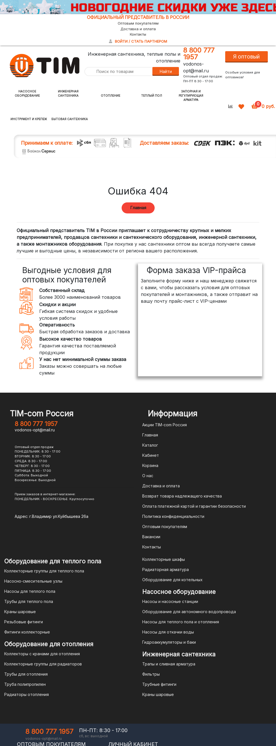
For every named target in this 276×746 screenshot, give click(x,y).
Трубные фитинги (159, 684)
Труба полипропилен (25, 684)
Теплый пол (151, 95)
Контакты (138, 34)
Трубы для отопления (26, 674)
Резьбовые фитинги (23, 621)
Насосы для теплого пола (29, 591)
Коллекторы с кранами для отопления (42, 653)
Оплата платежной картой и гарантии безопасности (194, 506)
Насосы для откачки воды (168, 632)
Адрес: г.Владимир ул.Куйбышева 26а (51, 516)
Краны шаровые (20, 611)
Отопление (110, 95)
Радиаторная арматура (165, 569)
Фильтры (151, 674)
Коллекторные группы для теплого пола (44, 570)
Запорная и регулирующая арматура (191, 95)
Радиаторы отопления (26, 694)
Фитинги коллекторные (27, 632)
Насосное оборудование (27, 93)
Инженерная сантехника (68, 93)
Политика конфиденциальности (173, 516)
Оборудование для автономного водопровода (189, 611)
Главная (138, 207)
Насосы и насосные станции (170, 601)
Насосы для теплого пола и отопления (180, 621)
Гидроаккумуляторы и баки (169, 642)
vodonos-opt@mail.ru (35, 429)
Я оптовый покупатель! (246, 57)
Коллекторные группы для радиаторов (43, 663)
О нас (147, 475)
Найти (165, 71)
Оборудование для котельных (172, 579)
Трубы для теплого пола (28, 601)
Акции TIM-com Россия (164, 424)
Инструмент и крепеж (28, 119)
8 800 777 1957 (198, 53)
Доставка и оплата (138, 29)
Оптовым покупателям (138, 23)
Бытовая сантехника (69, 119)
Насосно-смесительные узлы (33, 581)
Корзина (150, 465)
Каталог (150, 445)
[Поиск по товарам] (118, 72)
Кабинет (150, 455)
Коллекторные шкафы (163, 559)
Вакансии (151, 536)
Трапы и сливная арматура (168, 663)
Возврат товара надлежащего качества (182, 496)
